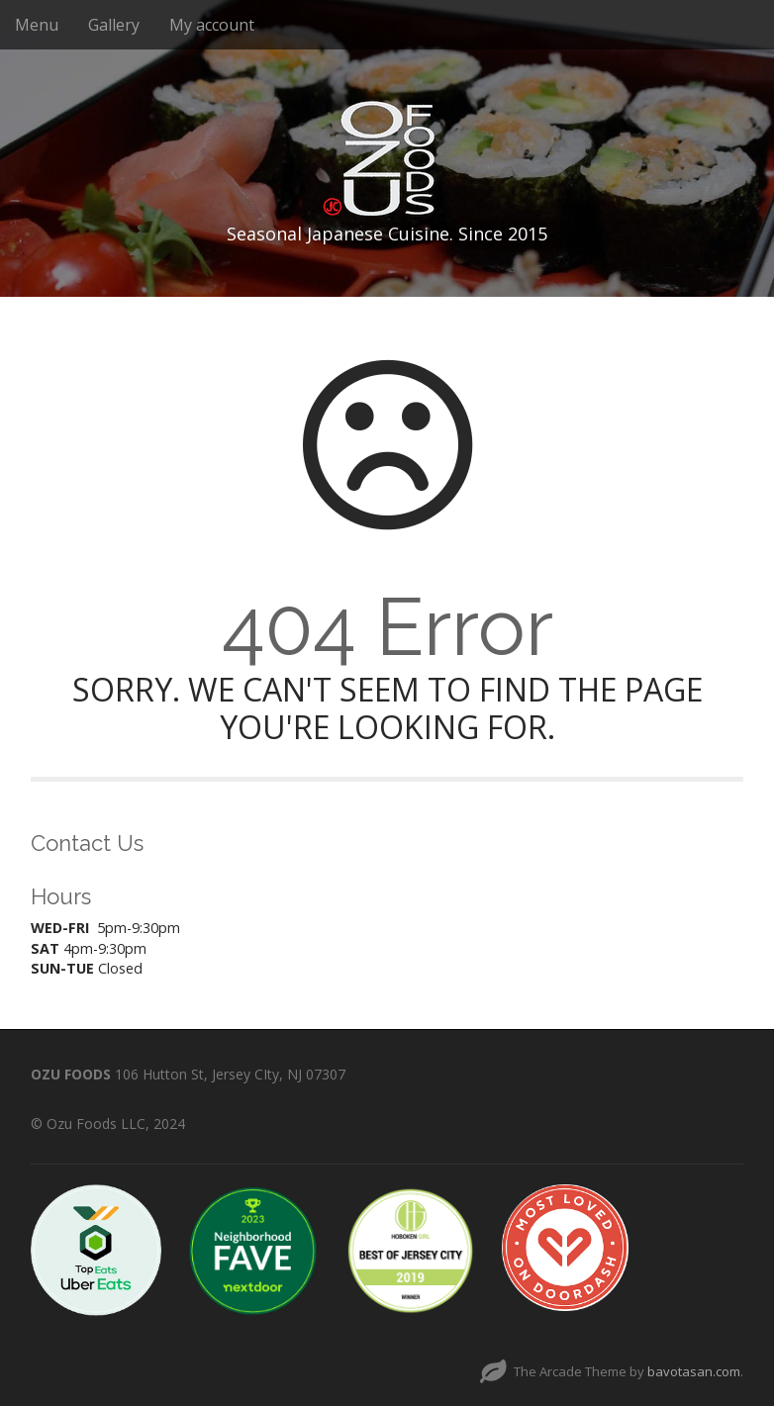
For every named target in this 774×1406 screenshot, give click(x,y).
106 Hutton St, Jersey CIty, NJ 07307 (230, 1074)
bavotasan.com (693, 1371)
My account (211, 25)
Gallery (114, 25)
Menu (36, 25)
